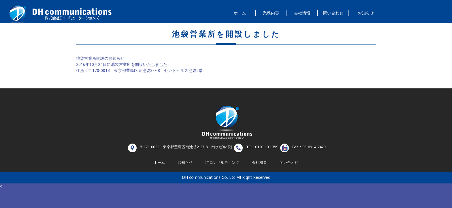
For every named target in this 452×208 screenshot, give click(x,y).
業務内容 (271, 13)
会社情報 (302, 13)
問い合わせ (333, 13)
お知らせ (366, 13)
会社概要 (259, 163)
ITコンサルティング (222, 163)
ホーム (240, 13)
